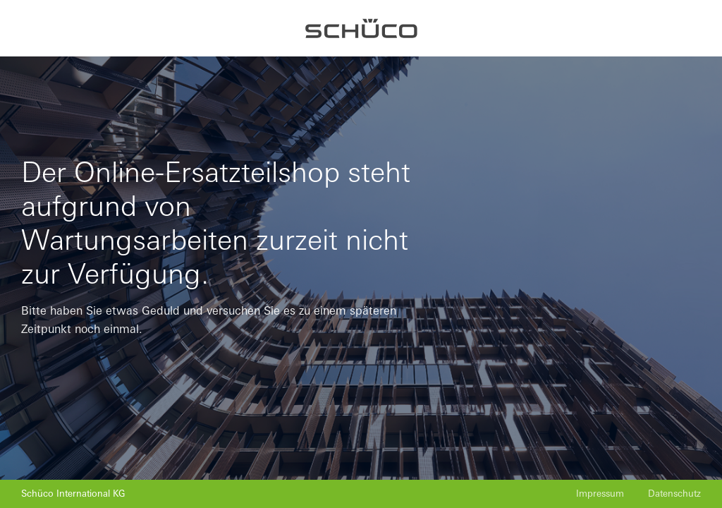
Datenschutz (674, 493)
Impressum (600, 493)
